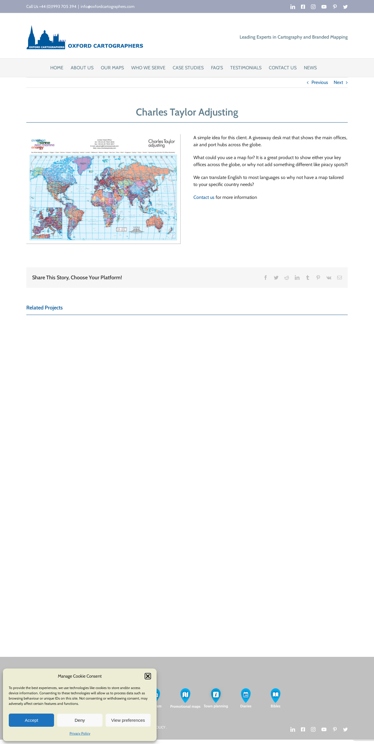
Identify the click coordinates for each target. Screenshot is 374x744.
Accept (31, 720)
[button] (148, 676)
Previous (319, 82)
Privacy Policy (80, 733)
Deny (80, 720)
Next (338, 82)
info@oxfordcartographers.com (107, 6)
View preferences (128, 720)
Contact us (203, 197)
